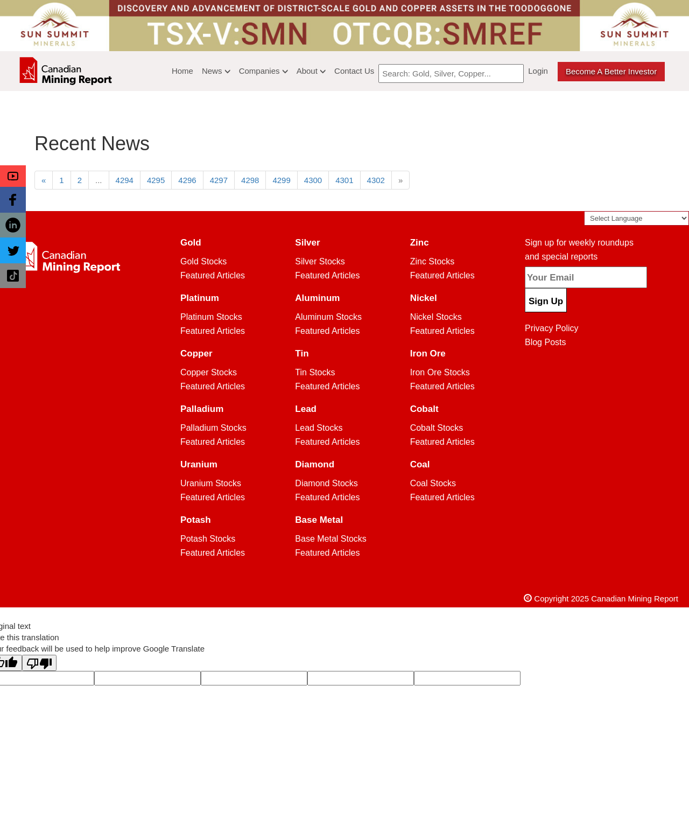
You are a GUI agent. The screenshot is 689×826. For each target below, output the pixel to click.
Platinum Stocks (211, 316)
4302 (376, 180)
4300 (313, 180)
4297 (219, 180)
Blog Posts (545, 342)
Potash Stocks (207, 538)
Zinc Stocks (432, 261)
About (311, 70)
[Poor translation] (39, 663)
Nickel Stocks (436, 316)
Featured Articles (212, 275)
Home (182, 70)
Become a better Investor (611, 71)
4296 (187, 180)
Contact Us (354, 70)
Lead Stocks (318, 427)
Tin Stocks (315, 372)
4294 (124, 180)
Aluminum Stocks (328, 316)
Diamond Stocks (326, 483)
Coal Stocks (433, 483)
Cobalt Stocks (436, 427)
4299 (281, 180)
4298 (250, 180)
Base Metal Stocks (331, 538)
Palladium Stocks (213, 427)
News (216, 70)
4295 (156, 180)
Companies (263, 70)
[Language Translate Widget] (636, 218)
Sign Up (546, 301)
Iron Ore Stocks (440, 372)
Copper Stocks (208, 372)
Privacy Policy (552, 328)
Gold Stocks (203, 261)
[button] (13, 176)
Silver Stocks (319, 261)
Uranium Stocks (210, 483)
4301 (344, 180)
